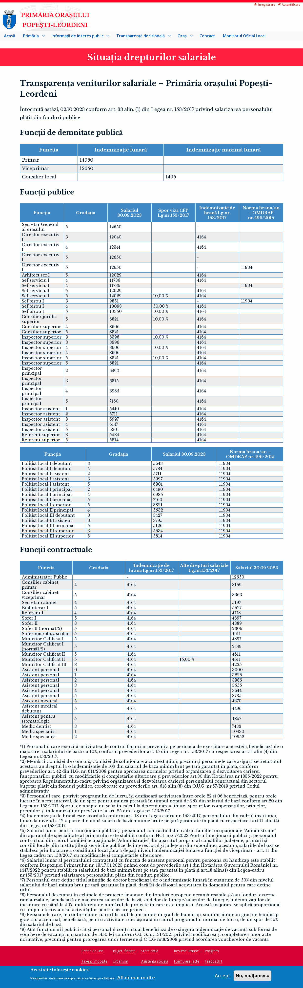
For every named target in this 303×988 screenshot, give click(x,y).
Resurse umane (186, 951)
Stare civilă (149, 951)
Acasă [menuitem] (9, 37)
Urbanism (120, 962)
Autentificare (272, 4)
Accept (222, 975)
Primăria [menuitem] (32, 38)
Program (212, 951)
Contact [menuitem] (207, 37)
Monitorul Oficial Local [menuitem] (244, 37)
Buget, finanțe (124, 951)
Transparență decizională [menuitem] (141, 38)
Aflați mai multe (136, 977)
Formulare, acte (186, 962)
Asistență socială (154, 962)
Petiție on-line (92, 951)
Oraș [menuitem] (183, 38)
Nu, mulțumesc (252, 975)
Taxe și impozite (94, 962)
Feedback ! (213, 962)
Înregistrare (247, 4)
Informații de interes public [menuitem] (78, 38)
